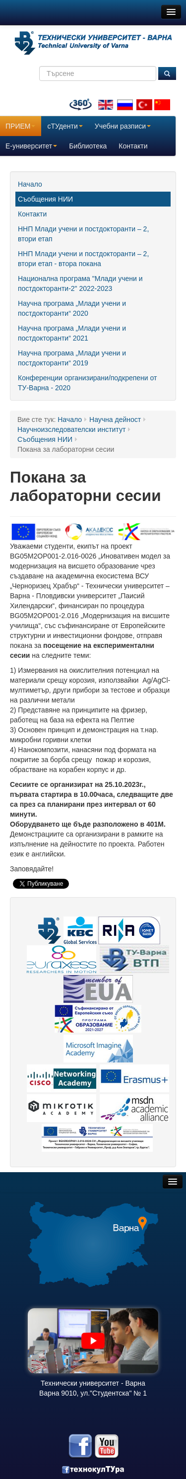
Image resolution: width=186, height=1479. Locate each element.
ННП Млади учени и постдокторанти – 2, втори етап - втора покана (83, 259)
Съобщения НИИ (45, 199)
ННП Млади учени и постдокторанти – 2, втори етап (83, 234)
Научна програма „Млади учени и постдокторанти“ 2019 (72, 358)
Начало (30, 184)
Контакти (133, 146)
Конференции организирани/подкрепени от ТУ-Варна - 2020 (87, 383)
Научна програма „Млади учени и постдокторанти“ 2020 (72, 308)
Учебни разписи (123, 126)
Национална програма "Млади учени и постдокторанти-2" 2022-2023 (80, 283)
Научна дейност (115, 419)
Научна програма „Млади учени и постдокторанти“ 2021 (72, 333)
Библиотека (88, 146)
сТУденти (64, 126)
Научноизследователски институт (71, 429)
